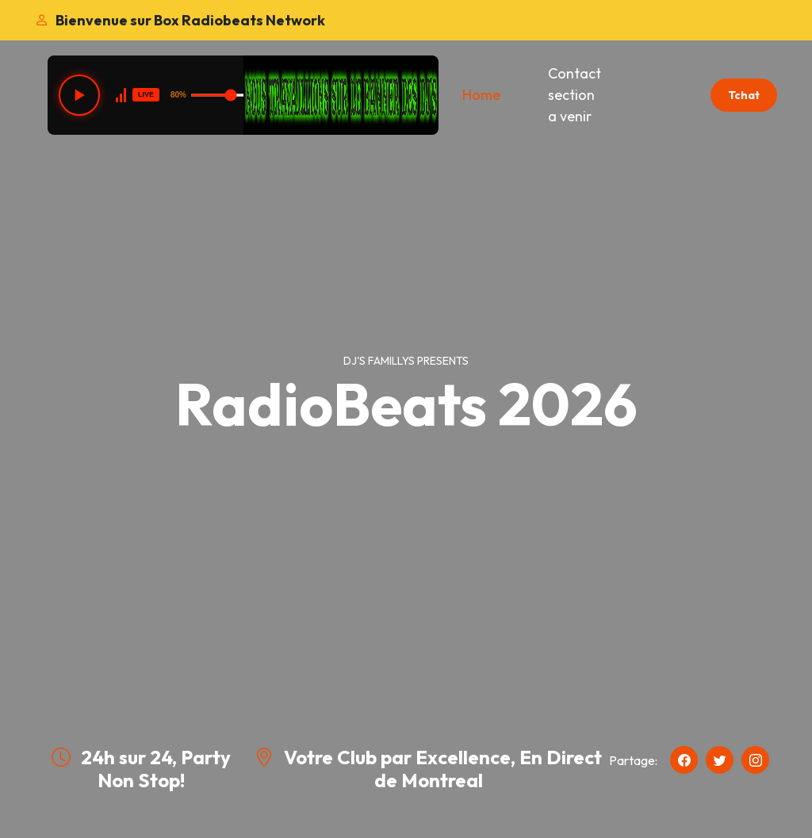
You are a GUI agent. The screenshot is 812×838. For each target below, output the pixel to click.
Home (481, 95)
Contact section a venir (574, 94)
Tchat (744, 95)
